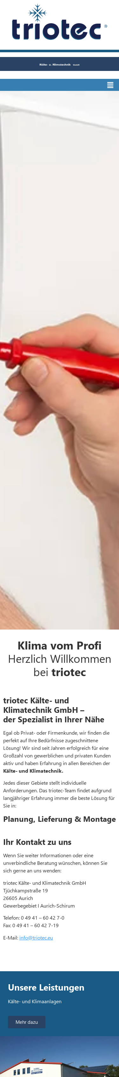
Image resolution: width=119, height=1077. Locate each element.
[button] (110, 85)
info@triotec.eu (36, 937)
